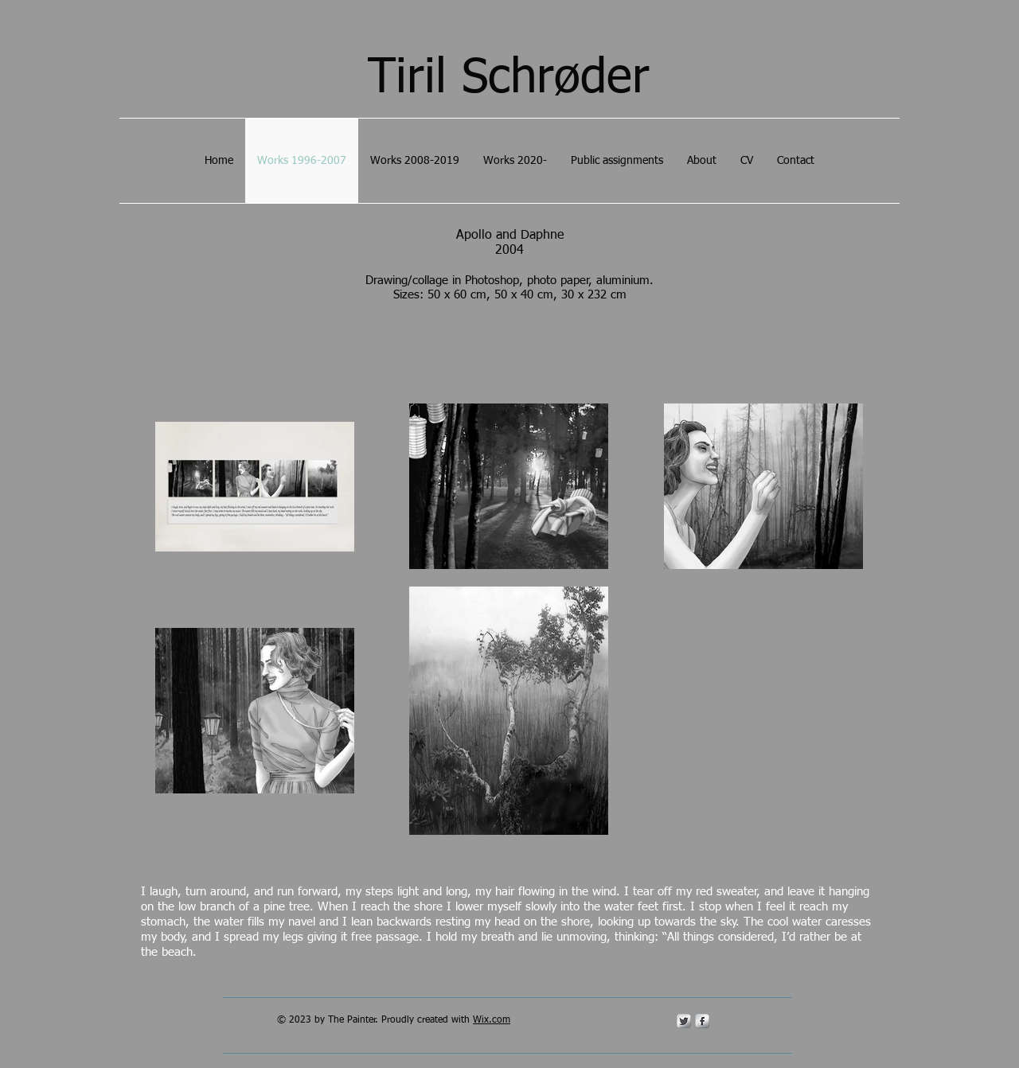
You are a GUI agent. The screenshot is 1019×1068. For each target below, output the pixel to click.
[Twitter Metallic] (684, 1021)
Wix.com (491, 1020)
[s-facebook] (702, 1021)
